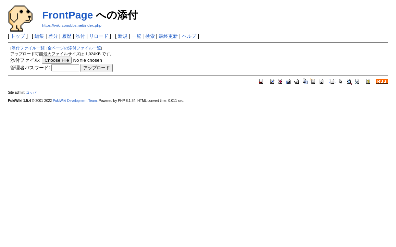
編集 (39, 36)
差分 (53, 36)
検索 (150, 36)
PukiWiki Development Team (75, 101)
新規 (122, 36)
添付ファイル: (25, 60)
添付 (80, 36)
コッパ (31, 92)
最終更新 (168, 36)
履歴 (67, 36)
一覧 (136, 36)
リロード (98, 36)
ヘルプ (189, 36)
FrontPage (67, 15)
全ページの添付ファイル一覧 (74, 48)
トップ (18, 36)
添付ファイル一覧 (28, 48)
